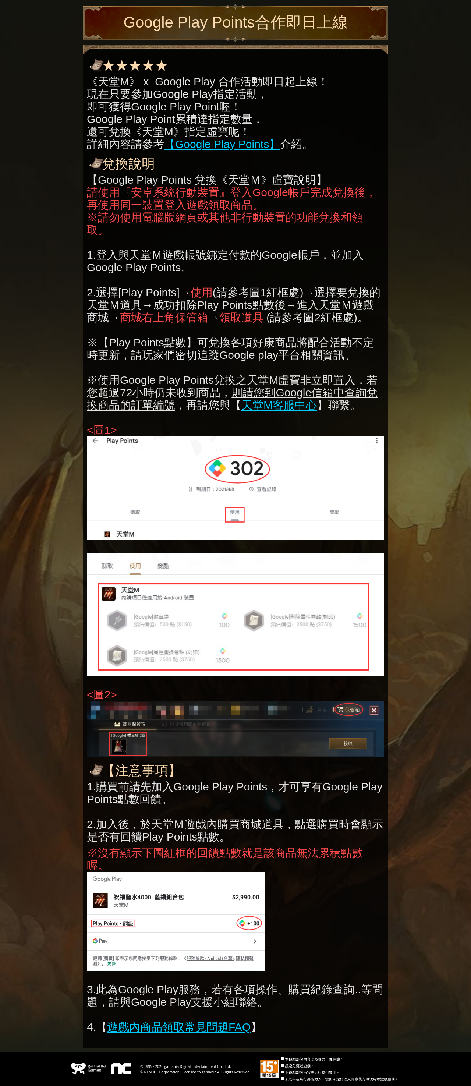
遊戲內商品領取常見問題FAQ (179, 1027)
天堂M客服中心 (279, 405)
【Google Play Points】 (222, 144)
